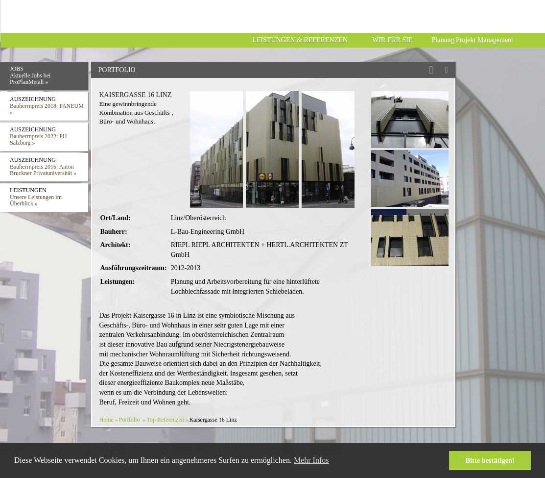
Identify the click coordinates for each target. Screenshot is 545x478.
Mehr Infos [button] (311, 460)
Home (106, 419)
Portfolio (129, 419)
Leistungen (49, 198)
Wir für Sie (392, 40)
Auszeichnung (49, 107)
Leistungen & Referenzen (300, 40)
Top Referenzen (165, 419)
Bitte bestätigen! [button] (490, 460)
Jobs (49, 76)
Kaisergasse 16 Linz (135, 95)
